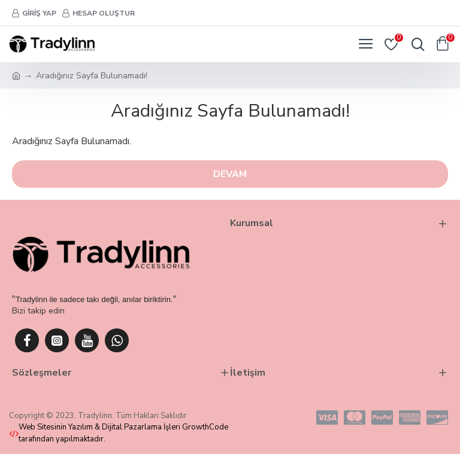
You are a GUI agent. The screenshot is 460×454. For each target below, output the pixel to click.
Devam (230, 174)
